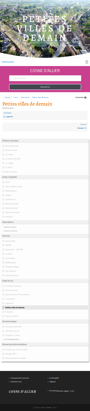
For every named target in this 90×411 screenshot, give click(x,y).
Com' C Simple (46, 407)
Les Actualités (54, 377)
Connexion (53, 390)
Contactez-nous (16, 381)
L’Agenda (52, 381)
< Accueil (7, 97)
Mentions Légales (63, 390)
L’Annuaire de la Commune (20, 377)
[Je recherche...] (45, 78)
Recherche (45, 87)
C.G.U (72, 390)
